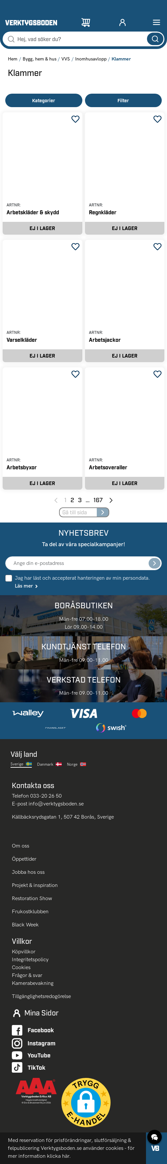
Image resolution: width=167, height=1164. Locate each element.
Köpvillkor (23, 951)
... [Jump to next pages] (88, 499)
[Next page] (111, 500)
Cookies (21, 967)
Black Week (25, 924)
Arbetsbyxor (22, 467)
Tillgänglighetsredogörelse (41, 996)
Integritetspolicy (30, 959)
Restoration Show (32, 898)
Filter (123, 100)
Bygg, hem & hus (39, 59)
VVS (65, 59)
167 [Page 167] (98, 499)
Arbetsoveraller (108, 467)
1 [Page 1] (65, 499)
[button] (86, 1102)
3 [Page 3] (80, 499)
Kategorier (43, 100)
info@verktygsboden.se (56, 804)
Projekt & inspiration (35, 885)
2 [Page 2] (72, 499)
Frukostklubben (30, 911)
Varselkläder (22, 340)
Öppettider (24, 859)
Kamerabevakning (32, 983)
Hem (12, 59)
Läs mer (27, 586)
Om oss (21, 846)
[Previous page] (56, 500)
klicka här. (59, 1156)
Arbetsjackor (105, 340)
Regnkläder (102, 212)
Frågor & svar (27, 975)
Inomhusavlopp (91, 59)
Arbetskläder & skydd (33, 212)
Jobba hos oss (28, 872)
